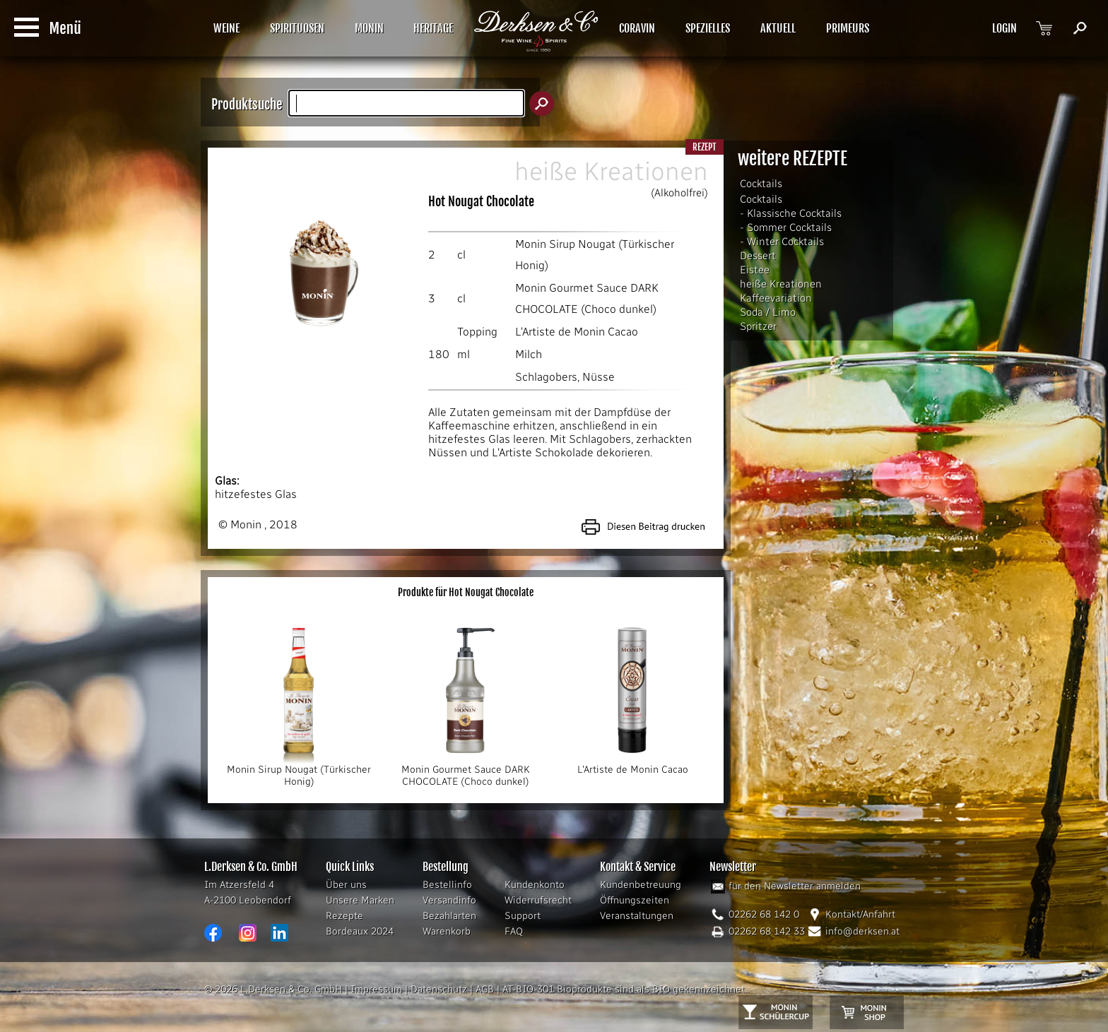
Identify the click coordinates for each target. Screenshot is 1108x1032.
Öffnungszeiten (634, 900)
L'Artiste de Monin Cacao (576, 331)
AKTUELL (778, 28)
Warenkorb (447, 931)
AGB (485, 989)
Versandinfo (449, 900)
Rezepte (344, 916)
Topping (477, 331)
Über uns (346, 885)
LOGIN (1004, 28)
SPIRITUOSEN (297, 28)
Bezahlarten (449, 916)
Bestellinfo (447, 885)
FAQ (514, 931)
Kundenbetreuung (640, 885)
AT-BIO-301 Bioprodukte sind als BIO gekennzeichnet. (624, 989)
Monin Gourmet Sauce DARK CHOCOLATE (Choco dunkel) (465, 771)
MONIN (369, 28)
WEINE (226, 28)
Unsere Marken (360, 900)
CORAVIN (637, 28)
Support (523, 916)
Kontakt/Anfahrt (860, 914)
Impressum (376, 989)
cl (461, 254)
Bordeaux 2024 (360, 931)
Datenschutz (439, 989)
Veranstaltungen (636, 916)
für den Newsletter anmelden (795, 886)
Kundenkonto (535, 885)
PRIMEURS (847, 28)
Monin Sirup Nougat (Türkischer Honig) (299, 771)
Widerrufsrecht (538, 900)
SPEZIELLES (707, 28)
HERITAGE (433, 28)
